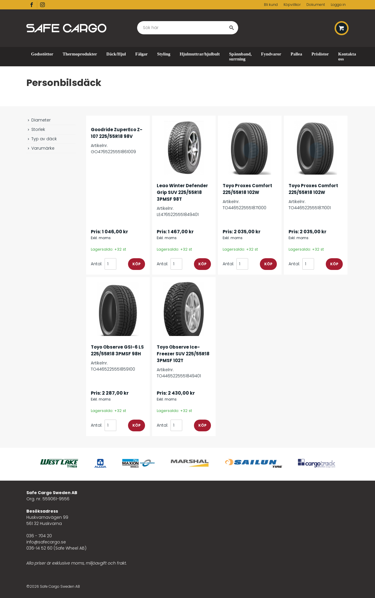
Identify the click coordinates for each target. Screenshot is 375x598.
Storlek (35, 129)
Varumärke (40, 148)
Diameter (38, 120)
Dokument (315, 4)
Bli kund (271, 4)
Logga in (338, 4)
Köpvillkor (292, 4)
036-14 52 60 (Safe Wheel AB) (56, 548)
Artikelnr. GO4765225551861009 (118, 137)
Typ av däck (41, 139)
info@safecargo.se (46, 542)
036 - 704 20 (39, 536)
